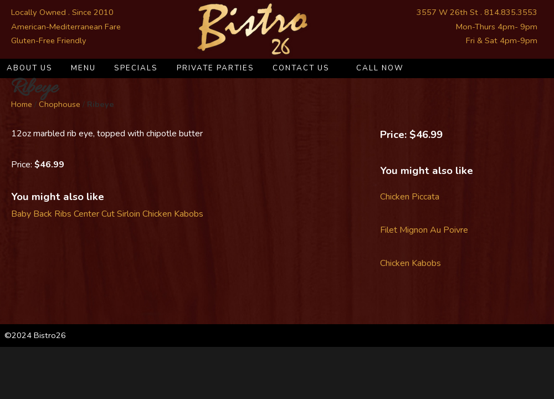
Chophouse (59, 104)
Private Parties (215, 68)
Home (21, 104)
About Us (30, 68)
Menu (83, 68)
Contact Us (301, 68)
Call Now (380, 68)
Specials (136, 68)
